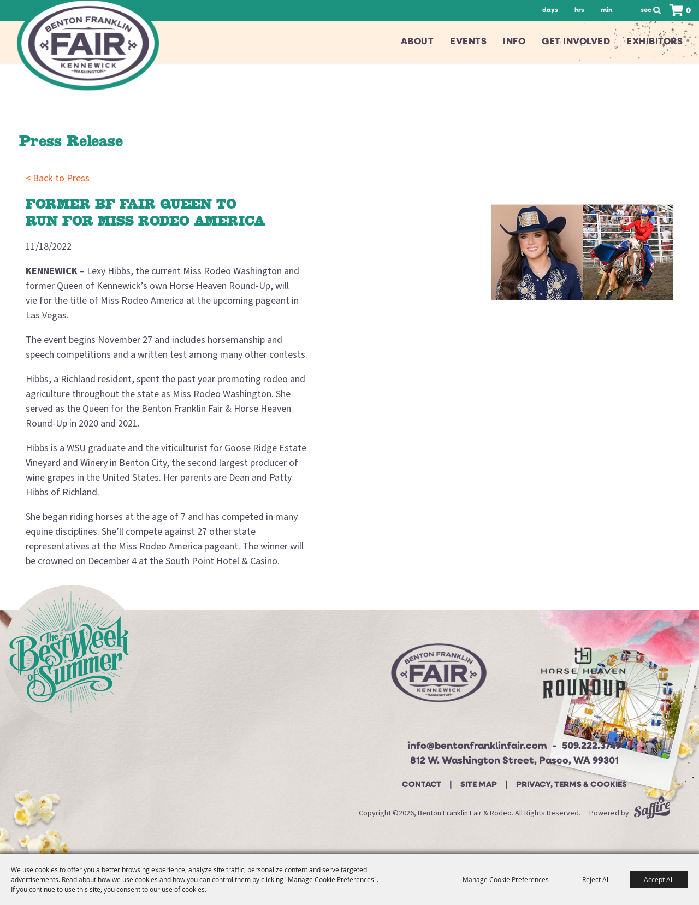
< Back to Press (58, 178)
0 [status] (688, 11)
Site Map (478, 785)
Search (660, 10)
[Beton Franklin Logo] (438, 677)
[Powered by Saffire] (652, 813)
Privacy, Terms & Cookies (571, 785)
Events (468, 41)
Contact (421, 785)
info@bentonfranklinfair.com (477, 746)
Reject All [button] (596, 879)
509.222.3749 (591, 746)
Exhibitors (654, 41)
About (417, 41)
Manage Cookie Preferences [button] (506, 879)
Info (514, 41)
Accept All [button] (659, 879)
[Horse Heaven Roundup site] (583, 677)
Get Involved (576, 41)
